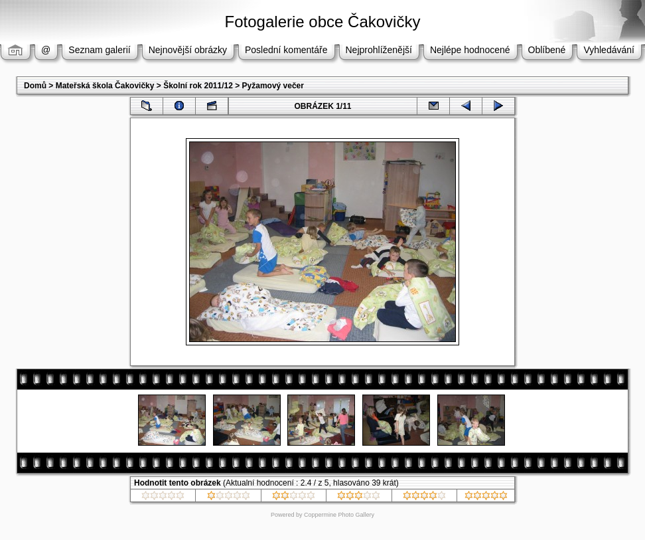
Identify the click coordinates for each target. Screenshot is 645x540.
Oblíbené (547, 50)
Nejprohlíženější (379, 50)
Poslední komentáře (286, 50)
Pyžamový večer (273, 85)
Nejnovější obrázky (188, 50)
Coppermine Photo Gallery (339, 514)
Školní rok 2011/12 (198, 85)
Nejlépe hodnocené (470, 50)
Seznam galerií (99, 50)
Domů (35, 85)
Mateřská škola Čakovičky (105, 85)
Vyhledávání (608, 50)
